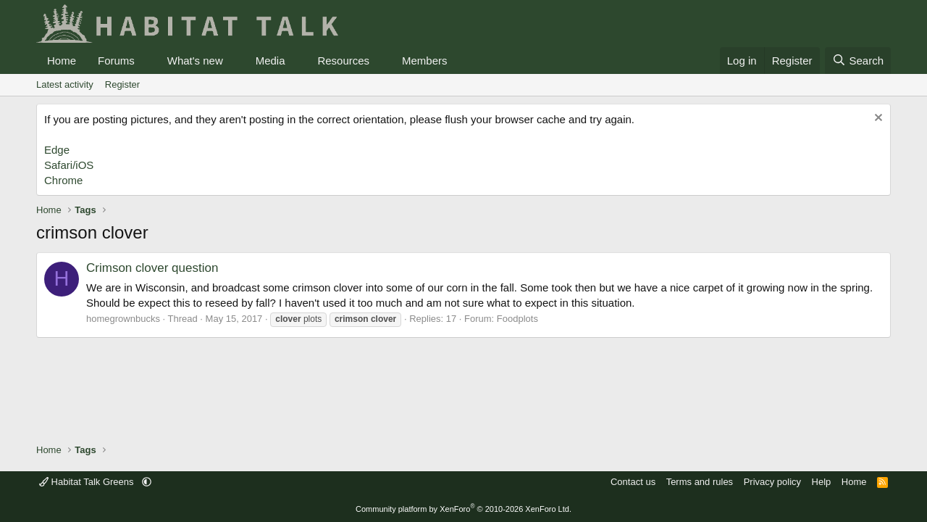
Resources (343, 60)
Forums (116, 60)
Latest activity (64, 84)
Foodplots (517, 318)
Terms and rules (699, 481)
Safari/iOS (68, 165)
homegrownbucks (123, 318)
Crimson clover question (152, 268)
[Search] (858, 60)
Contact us (633, 481)
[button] (146, 60)
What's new (195, 60)
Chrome (63, 180)
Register (122, 84)
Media (270, 60)
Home (61, 60)
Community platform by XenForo (463, 509)
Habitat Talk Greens (87, 481)
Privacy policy (772, 481)
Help (821, 481)
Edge (57, 150)
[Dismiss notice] (877, 119)
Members (425, 60)
